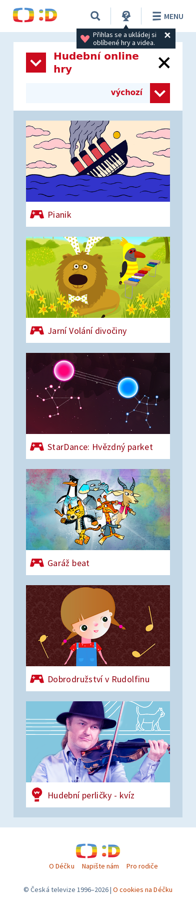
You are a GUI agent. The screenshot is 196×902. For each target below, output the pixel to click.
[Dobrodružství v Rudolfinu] (98, 638)
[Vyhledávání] (95, 16)
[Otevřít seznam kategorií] (36, 63)
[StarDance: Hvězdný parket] (98, 406)
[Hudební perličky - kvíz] (98, 754)
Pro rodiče (142, 865)
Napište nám (100, 865)
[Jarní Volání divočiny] (98, 290)
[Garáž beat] (98, 522)
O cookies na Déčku (142, 889)
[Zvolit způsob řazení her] (160, 93)
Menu (166, 16)
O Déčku (61, 865)
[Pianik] (98, 174)
